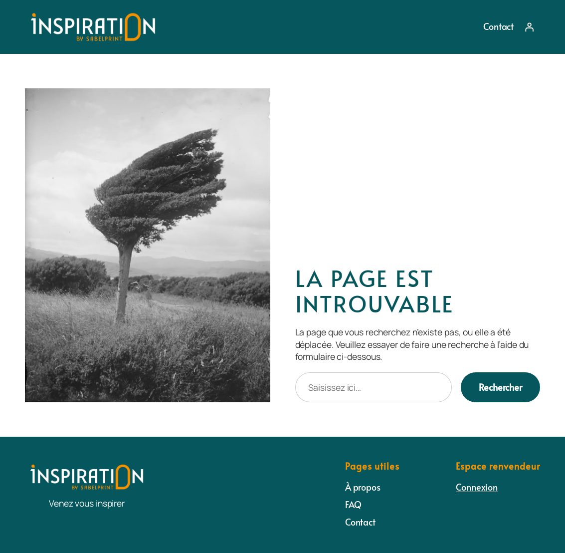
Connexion (477, 487)
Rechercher (500, 387)
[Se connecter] (529, 27)
